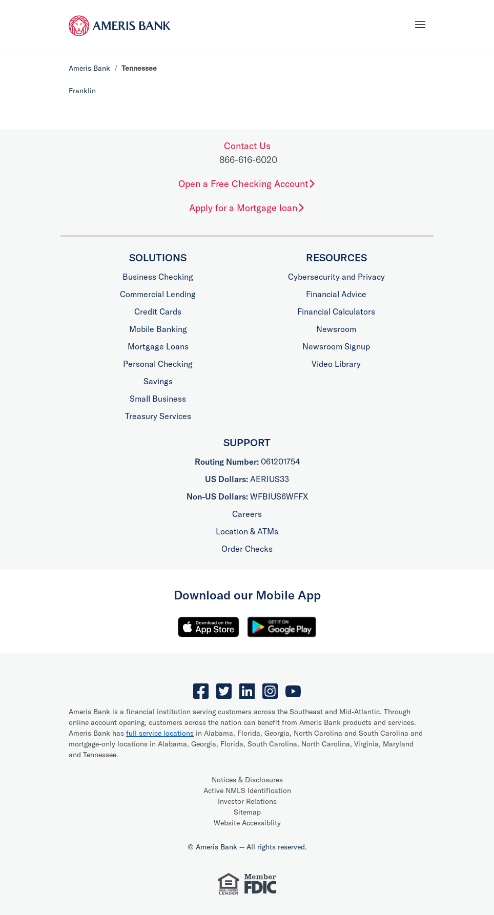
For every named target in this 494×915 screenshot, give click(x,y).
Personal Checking (158, 364)
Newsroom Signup (336, 346)
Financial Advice (336, 294)
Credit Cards (157, 311)
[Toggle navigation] (420, 24)
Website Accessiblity (247, 822)
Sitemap (247, 812)
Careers (247, 514)
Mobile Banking (158, 329)
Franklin (82, 90)
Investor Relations (247, 801)
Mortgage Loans (158, 346)
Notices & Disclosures (247, 779)
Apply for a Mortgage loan (247, 208)
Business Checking (157, 277)
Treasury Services (158, 416)
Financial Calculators (336, 311)
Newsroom (336, 329)
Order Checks (247, 549)
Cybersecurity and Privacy (336, 277)
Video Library (336, 364)
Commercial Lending (158, 294)
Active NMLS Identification (247, 790)
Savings (158, 381)
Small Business (158, 398)
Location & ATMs (247, 531)
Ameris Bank (89, 68)
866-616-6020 (248, 159)
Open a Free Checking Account (247, 184)
